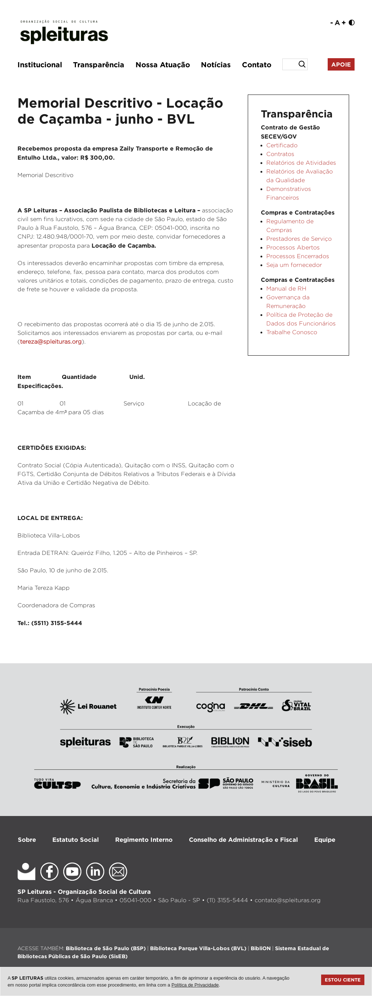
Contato (256, 64)
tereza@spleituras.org (51, 342)
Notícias (216, 64)
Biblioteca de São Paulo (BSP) (106, 948)
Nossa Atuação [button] (163, 64)
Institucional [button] (39, 64)
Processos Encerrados (297, 256)
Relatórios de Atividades (301, 163)
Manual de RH (286, 288)
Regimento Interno (144, 839)
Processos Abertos (293, 247)
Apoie (341, 64)
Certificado (282, 145)
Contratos (280, 154)
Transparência (98, 64)
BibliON (261, 948)
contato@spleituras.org (288, 900)
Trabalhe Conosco (291, 332)
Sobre (27, 839)
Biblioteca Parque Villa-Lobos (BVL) (198, 948)
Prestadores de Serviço (299, 239)
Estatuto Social (75, 839)
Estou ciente (343, 979)
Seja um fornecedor (294, 265)
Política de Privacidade (195, 985)
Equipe (324, 839)
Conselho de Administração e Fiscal (243, 839)
